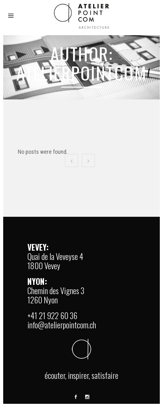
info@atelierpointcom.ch (61, 325)
